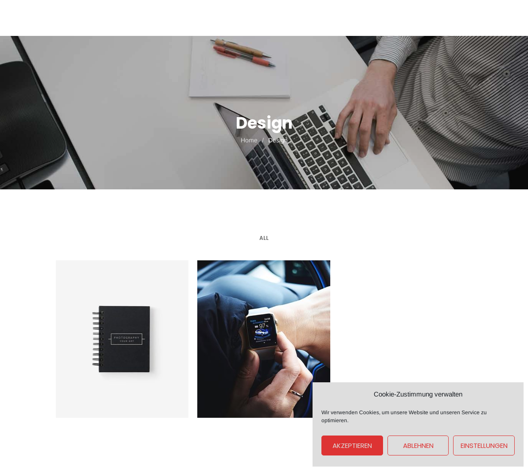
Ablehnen (418, 445)
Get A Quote (445, 17)
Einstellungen (484, 445)
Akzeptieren (352, 445)
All (264, 238)
